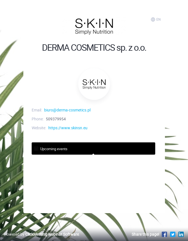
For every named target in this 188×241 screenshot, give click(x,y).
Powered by (41, 234)
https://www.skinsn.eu (67, 127)
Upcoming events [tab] (50, 148)
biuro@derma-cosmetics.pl (67, 110)
